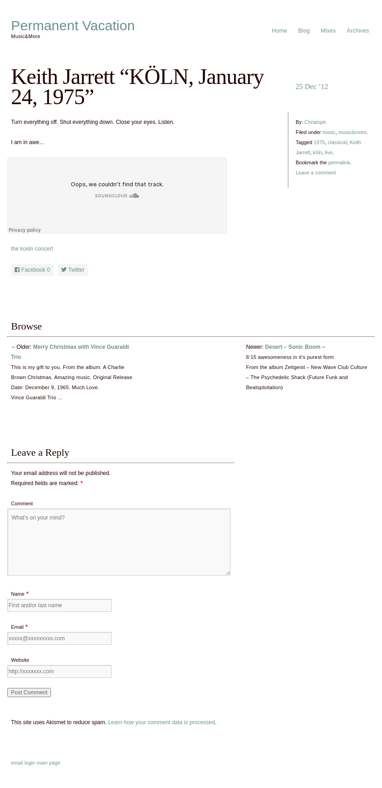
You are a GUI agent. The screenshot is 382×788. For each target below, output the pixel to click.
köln (317, 152)
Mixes (328, 31)
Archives (358, 31)
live (329, 152)
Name (17, 594)
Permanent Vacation (73, 25)
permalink (339, 162)
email (17, 763)
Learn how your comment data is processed (161, 722)
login (29, 763)
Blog (304, 31)
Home (279, 31)
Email (17, 627)
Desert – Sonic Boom (292, 347)
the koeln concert (32, 249)
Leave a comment (316, 172)
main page (48, 763)
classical (337, 142)
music (329, 132)
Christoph (315, 122)
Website (20, 660)
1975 (319, 142)
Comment (22, 503)
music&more (352, 132)
